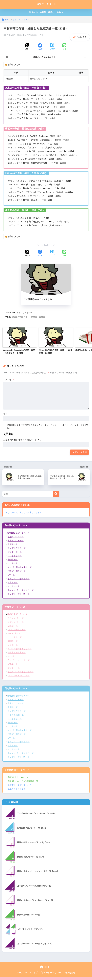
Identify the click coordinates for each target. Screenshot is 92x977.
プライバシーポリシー (50, 969)
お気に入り (12, 64)
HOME (46, 963)
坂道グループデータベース (20, 781)
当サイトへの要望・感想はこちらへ (46, 12)
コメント (8, 380)
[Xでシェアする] (27, 47)
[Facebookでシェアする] (39, 47)
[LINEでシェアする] (64, 47)
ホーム (20, 969)
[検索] (56, 494)
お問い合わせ (68, 969)
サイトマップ (31, 969)
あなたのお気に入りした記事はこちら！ (23, 513)
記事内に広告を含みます (44, 57)
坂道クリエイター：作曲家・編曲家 (29, 318)
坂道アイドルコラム (17, 785)
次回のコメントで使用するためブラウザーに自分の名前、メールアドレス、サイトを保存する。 (47, 427)
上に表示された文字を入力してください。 (23, 440)
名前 (5, 414)
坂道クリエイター (24, 313)
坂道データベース (46, 4)
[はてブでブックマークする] (52, 47)
